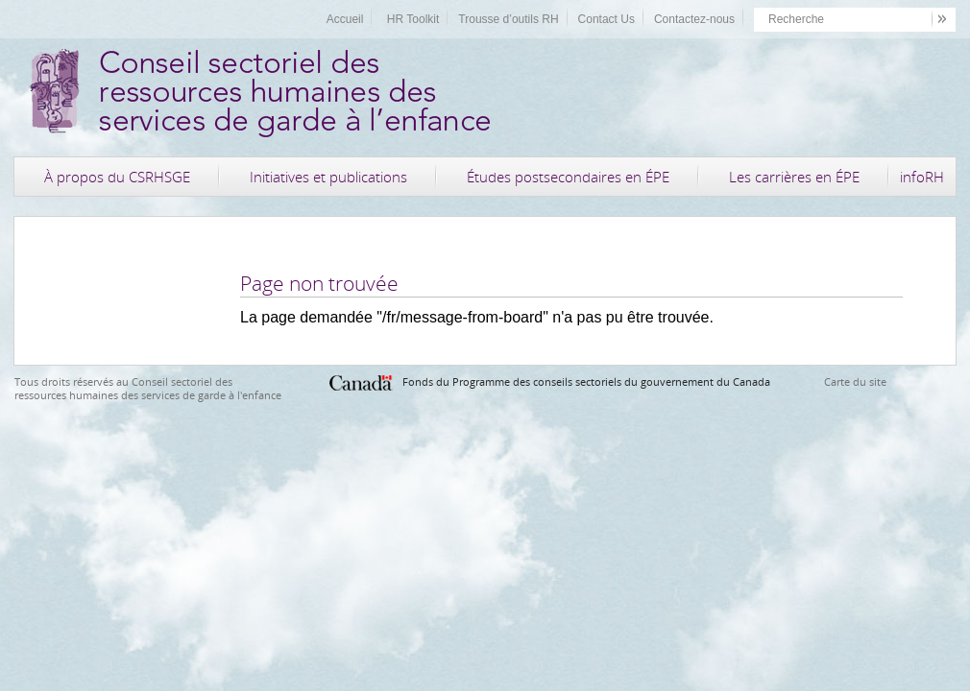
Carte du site (855, 381)
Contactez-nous (694, 19)
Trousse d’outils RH (508, 19)
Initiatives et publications (328, 176)
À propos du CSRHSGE (117, 176)
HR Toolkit (413, 19)
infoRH (922, 176)
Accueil (345, 19)
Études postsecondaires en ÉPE (568, 176)
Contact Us (606, 19)
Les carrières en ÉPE (794, 176)
